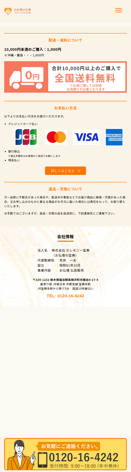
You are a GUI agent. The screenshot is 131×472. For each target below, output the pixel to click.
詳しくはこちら (65, 170)
